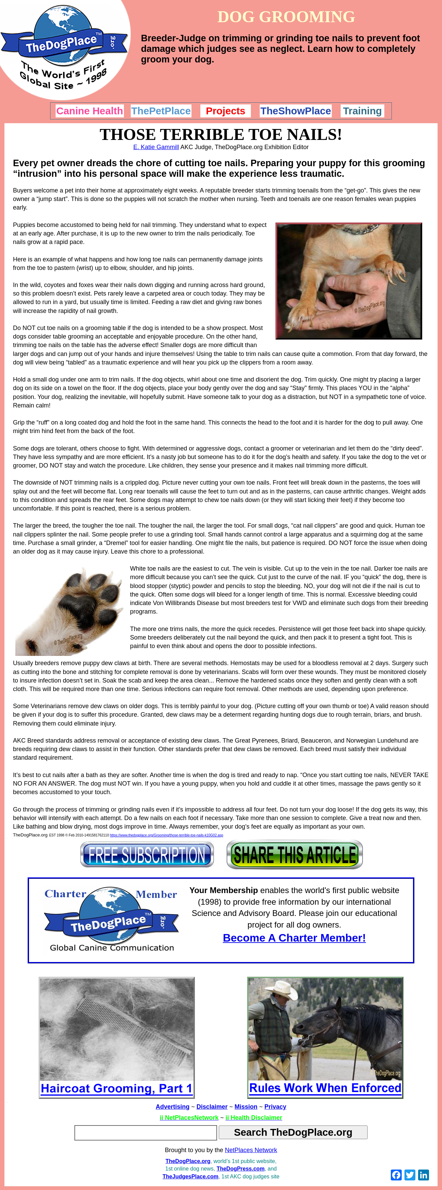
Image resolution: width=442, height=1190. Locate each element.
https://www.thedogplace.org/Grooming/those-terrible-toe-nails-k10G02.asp (166, 835)
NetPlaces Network (251, 1150)
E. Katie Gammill (156, 147)
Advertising (172, 1106)
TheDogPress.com (241, 1169)
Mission (245, 1106)
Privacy (275, 1106)
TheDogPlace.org (188, 1161)
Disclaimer (212, 1106)
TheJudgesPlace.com (190, 1176)
